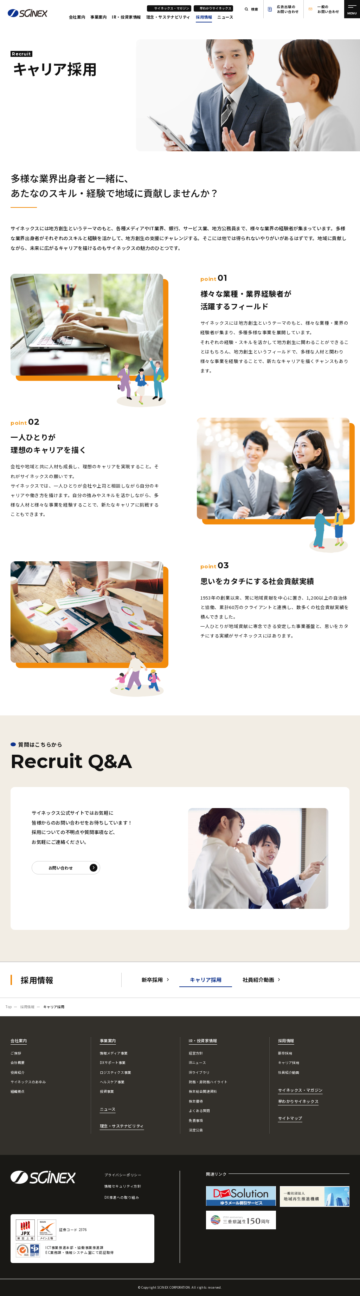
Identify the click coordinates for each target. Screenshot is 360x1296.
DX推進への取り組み (121, 1197)
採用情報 (204, 17)
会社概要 (18, 1062)
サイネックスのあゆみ (28, 1081)
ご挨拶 (16, 1053)
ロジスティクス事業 (115, 1072)
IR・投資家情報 (126, 17)
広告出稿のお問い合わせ (288, 9)
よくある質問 (199, 1110)
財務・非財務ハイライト (208, 1081)
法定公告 (196, 1130)
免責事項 (196, 1120)
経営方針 (196, 1053)
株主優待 (196, 1101)
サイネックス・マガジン (171, 8)
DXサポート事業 (113, 1062)
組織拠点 (18, 1091)
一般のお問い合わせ (328, 9)
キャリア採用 (288, 1062)
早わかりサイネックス (215, 8)
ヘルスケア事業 (112, 1081)
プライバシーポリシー (123, 1174)
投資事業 (107, 1091)
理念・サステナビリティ (168, 17)
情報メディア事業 (114, 1053)
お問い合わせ (61, 868)
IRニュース (197, 1062)
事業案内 (98, 17)
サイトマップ (290, 1118)
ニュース (225, 17)
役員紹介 (18, 1072)
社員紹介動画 (258, 979)
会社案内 (77, 17)
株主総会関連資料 (203, 1091)
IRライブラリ (199, 1072)
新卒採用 (152, 979)
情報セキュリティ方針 (122, 1186)
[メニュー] (352, 9)
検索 (254, 9)
